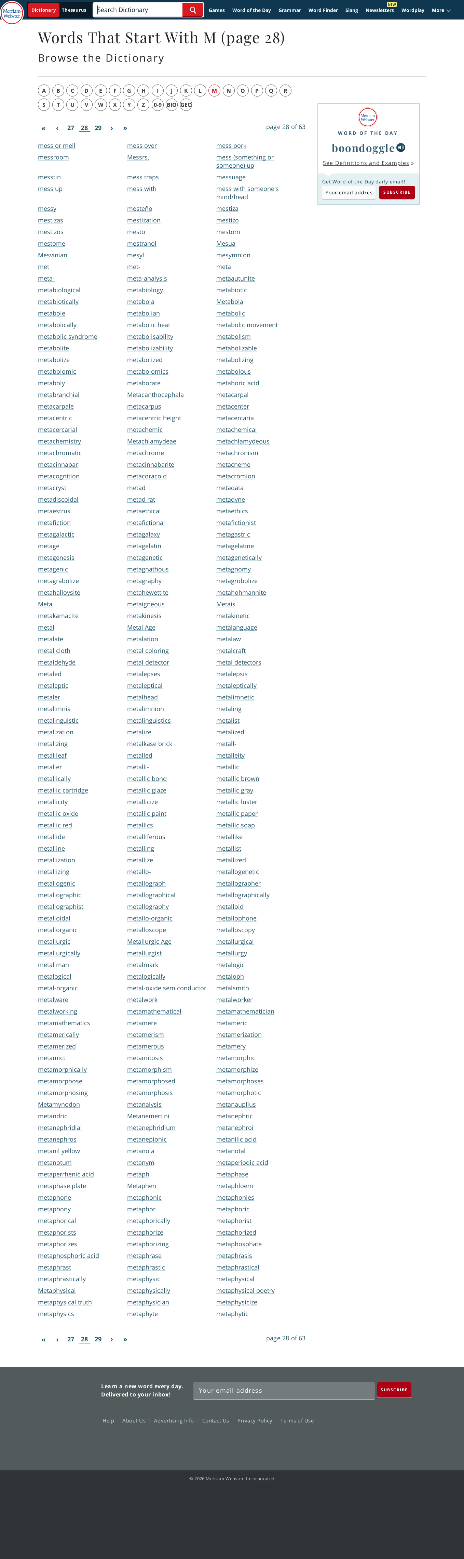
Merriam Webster (65, 1414)
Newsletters (380, 10)
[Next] (111, 128)
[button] (441, 10)
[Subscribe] (394, 1389)
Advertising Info (176, 1420)
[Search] (148, 10)
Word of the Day (251, 10)
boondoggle (363, 147)
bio (172, 104)
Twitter (349, 1440)
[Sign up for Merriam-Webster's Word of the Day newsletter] (284, 1390)
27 (70, 127)
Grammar (289, 10)
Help (110, 1420)
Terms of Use (297, 1420)
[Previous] (57, 128)
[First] (43, 128)
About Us (135, 1420)
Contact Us (217, 1420)
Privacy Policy (256, 1420)
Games (217, 10)
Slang (351, 10)
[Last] (125, 128)
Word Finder (323, 10)
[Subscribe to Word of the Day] (349, 192)
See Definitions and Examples (366, 163)
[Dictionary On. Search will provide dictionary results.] (59, 10)
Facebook (325, 1440)
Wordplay (412, 10)
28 (84, 128)
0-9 (158, 104)
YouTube (374, 1440)
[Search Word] (192, 10)
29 (98, 127)
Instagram (398, 1440)
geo (186, 104)
